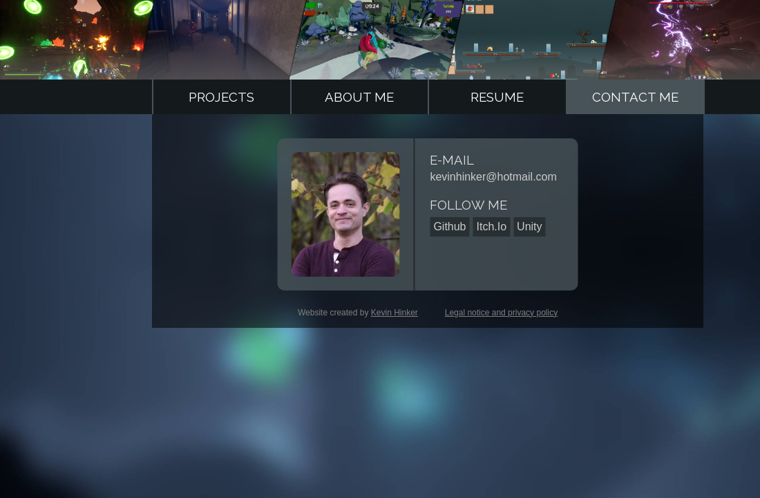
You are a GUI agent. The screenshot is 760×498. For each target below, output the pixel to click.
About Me (359, 96)
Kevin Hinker (394, 312)
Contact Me (635, 96)
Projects (221, 96)
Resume (497, 96)
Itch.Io (492, 226)
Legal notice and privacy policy (501, 312)
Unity (529, 226)
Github (449, 226)
